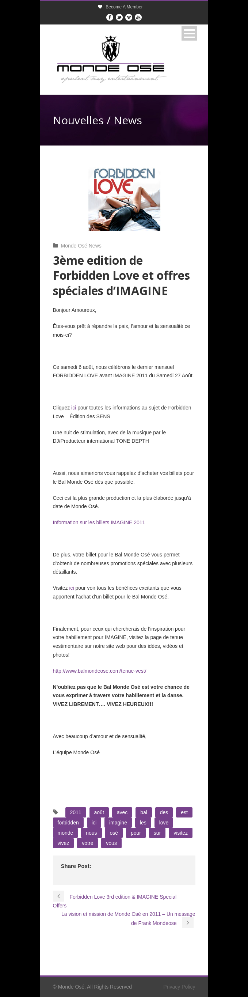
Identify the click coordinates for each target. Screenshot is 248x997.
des (164, 812)
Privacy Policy (179, 987)
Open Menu (189, 33)
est (184, 812)
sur (157, 833)
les (143, 823)
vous (111, 843)
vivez (63, 843)
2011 (75, 812)
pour (136, 833)
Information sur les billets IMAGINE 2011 (99, 522)
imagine (118, 823)
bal (143, 812)
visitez (180, 833)
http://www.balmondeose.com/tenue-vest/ (99, 671)
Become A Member (124, 7)
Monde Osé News (81, 246)
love (164, 823)
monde (65, 833)
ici (73, 408)
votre (87, 843)
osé (114, 833)
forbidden (68, 823)
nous (91, 833)
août (99, 812)
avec (122, 812)
